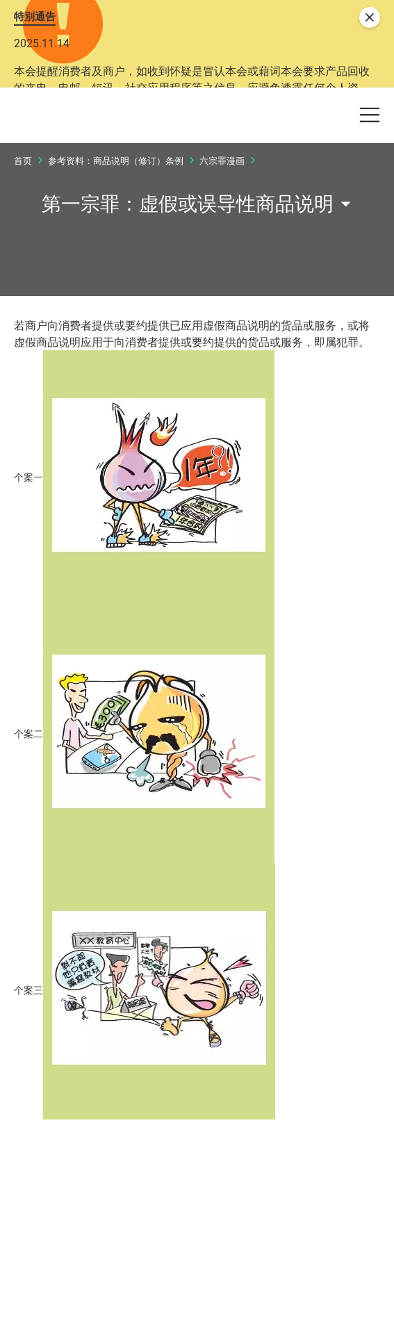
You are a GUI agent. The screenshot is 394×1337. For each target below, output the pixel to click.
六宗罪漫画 (222, 249)
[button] (283, 156)
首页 (23, 249)
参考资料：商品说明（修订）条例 (115, 249)
